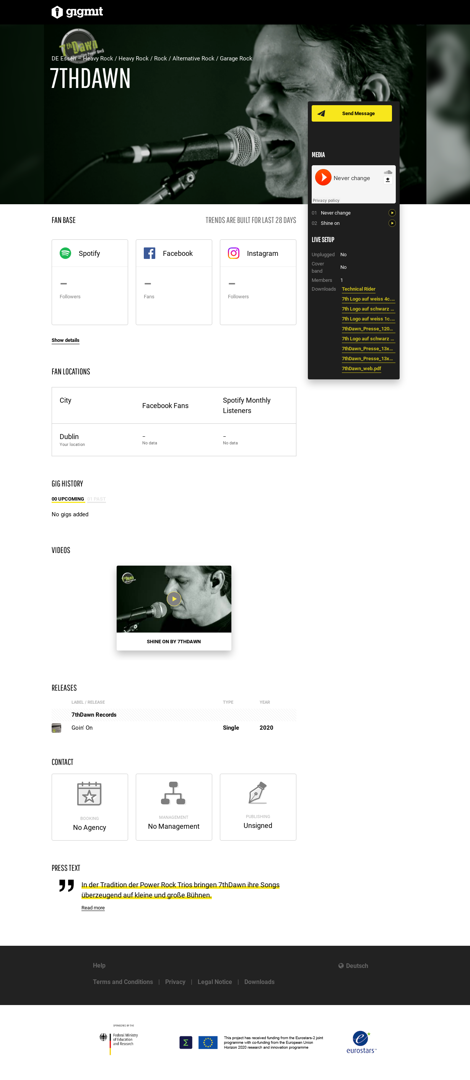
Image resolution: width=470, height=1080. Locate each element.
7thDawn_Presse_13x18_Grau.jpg (368, 358)
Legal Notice (215, 982)
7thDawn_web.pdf (361, 368)
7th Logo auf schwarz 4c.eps (368, 339)
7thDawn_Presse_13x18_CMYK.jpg (368, 348)
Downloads (259, 982)
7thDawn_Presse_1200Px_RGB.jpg (368, 329)
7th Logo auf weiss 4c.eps (368, 299)
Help (99, 965)
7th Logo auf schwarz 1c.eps (368, 309)
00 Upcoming (68, 499)
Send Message (358, 113)
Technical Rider (359, 289)
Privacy (175, 982)
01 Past (96, 499)
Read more (93, 908)
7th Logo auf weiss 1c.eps (368, 319)
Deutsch (357, 965)
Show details (66, 340)
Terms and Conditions (123, 982)
